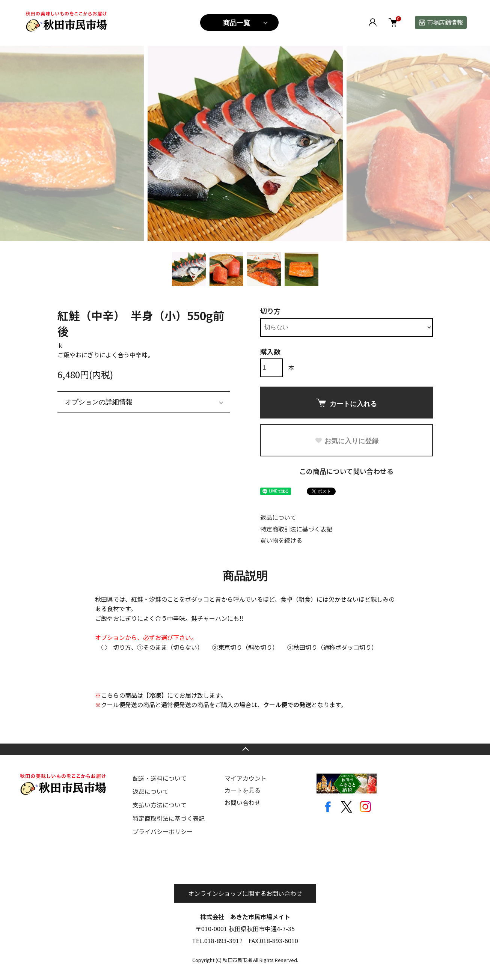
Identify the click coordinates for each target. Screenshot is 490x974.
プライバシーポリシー (163, 831)
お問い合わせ (243, 802)
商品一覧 (236, 23)
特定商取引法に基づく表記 (296, 528)
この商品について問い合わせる (346, 471)
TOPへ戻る (245, 749)
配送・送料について (160, 778)
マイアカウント (246, 778)
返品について (278, 517)
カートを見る (243, 790)
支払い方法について (160, 804)
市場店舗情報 (445, 22)
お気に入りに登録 (346, 441)
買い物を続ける (281, 540)
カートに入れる (346, 403)
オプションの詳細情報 (99, 402)
